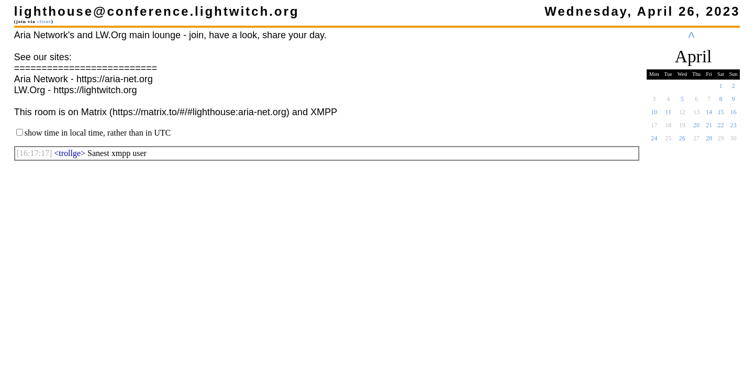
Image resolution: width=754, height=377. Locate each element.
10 (654, 115)
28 (709, 141)
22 (720, 128)
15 (720, 115)
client (44, 21)
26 (682, 141)
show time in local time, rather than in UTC (98, 132)
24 (654, 141)
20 (696, 128)
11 (668, 115)
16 (733, 115)
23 (733, 128)
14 (709, 115)
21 (709, 128)
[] (34, 153)
